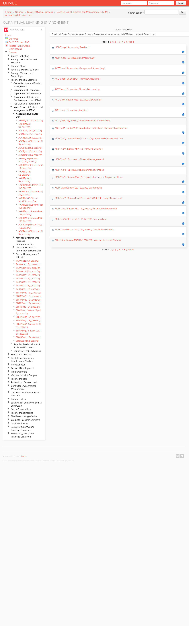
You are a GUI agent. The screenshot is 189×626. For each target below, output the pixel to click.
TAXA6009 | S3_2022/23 (28, 268)
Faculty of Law (18, 66)
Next (131, 42)
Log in (181, 3)
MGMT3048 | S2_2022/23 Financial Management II (79, 159)
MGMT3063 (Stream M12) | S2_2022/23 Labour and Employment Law (89, 138)
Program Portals (19, 372)
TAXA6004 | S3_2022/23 (28, 278)
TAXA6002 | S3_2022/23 (28, 285)
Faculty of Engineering (22, 413)
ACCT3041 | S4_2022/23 (30, 151)
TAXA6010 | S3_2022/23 (28, 264)
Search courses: (136, 13)
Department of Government (27, 93)
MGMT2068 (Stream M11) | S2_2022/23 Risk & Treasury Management (88, 198)
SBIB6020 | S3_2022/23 (27, 341)
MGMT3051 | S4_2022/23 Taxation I (72, 47)
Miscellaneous (18, 364)
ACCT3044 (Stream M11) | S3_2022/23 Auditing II (78, 99)
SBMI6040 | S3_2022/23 (28, 307)
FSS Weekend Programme (27, 103)
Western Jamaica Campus (24, 375)
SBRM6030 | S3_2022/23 (28, 300)
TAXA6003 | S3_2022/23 (28, 282)
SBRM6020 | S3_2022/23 (28, 303)
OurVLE (10, 3)
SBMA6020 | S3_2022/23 (28, 337)
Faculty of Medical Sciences (25, 69)
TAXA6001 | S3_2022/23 (28, 289)
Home (8, 12)
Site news (13, 39)
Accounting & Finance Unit (18, 15)
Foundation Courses (21, 354)
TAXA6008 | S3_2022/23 (28, 271)
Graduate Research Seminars (25, 420)
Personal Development (22, 368)
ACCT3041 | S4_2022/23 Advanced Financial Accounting (82, 120)
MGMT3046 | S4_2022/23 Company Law (74, 58)
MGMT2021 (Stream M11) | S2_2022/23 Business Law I (81, 219)
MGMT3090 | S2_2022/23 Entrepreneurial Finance (79, 170)
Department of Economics (26, 90)
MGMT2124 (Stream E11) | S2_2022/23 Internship (78, 188)
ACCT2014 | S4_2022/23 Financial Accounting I (77, 79)
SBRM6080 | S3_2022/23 (28, 292)
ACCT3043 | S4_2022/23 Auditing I (71, 110)
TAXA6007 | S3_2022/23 (28, 275)
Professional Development (24, 382)
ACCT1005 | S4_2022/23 (30, 137)
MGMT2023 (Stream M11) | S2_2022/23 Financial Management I (86, 208)
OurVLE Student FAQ (19, 42)
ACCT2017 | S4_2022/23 (30, 130)
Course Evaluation (20, 56)
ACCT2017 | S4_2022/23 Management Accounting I (80, 68)
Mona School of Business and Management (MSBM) (82, 12)
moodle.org (70, 460)
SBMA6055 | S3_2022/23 (28, 317)
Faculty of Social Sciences (40, 12)
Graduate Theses (19, 423)
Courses (19, 12)
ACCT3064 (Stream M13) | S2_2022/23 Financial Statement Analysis (88, 240)
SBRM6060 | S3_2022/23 (28, 296)
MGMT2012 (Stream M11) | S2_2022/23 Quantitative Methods (84, 229)
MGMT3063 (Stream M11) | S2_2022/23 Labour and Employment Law (89, 177)
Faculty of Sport (19, 379)
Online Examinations (21, 409)
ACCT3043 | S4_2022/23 (30, 148)
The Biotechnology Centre (24, 416)
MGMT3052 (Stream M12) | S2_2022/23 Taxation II (79, 149)
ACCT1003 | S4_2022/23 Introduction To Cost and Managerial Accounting (91, 128)
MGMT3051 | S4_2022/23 (30, 120)
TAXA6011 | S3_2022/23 (27, 261)
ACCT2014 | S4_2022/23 (30, 134)
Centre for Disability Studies (27, 351)
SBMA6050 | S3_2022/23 (28, 320)
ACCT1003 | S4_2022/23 (30, 155)
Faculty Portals (18, 399)
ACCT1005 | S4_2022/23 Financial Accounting (77, 89)
